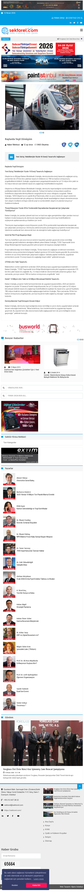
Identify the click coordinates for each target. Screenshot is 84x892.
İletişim (48, 837)
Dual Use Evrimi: (23, 691)
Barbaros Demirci (24, 492)
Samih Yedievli (22, 689)
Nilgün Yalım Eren (24, 647)
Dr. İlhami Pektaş (23, 534)
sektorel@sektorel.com (12, 805)
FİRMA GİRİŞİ (58, 18)
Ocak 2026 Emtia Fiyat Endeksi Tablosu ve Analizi (36, 579)
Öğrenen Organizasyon (26, 677)
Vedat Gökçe (22, 703)
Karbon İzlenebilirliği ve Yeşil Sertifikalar (32, 509)
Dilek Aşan (21, 506)
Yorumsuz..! (21, 705)
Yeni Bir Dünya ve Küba (25, 593)
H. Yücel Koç (21, 590)
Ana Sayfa (49, 822)
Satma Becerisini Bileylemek (28, 621)
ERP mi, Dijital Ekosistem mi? (28, 635)
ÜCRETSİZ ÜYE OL (74, 18)
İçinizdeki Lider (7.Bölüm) (26, 649)
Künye (47, 825)
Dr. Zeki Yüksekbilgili (25, 562)
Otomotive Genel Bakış (25, 481)
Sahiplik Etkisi (22, 565)
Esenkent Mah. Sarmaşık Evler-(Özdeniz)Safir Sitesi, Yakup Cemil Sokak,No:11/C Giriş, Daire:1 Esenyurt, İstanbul (20, 792)
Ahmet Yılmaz (22, 478)
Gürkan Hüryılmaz (24, 576)
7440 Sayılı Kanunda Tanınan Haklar (30, 551)
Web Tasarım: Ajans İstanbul (71, 887)
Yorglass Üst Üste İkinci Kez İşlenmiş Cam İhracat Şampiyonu (33, 769)
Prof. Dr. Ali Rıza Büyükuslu (27, 661)
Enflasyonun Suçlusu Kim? (27, 663)
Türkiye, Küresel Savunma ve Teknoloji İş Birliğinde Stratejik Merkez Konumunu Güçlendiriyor (68, 805)
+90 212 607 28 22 (10, 800)
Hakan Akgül (21, 605)
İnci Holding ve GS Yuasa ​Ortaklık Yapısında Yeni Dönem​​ (65, 813)
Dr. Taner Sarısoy (23, 548)
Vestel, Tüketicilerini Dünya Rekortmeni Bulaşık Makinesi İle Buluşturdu (60, 376)
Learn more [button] (39, 879)
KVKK (47, 829)
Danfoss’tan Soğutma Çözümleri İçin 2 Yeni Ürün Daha (21, 371)
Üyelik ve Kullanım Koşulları (56, 833)
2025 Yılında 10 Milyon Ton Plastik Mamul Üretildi (35, 495)
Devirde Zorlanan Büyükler (27, 523)
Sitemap (48, 841)
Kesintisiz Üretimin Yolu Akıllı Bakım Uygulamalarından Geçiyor (67, 797)
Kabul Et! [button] (36, 885)
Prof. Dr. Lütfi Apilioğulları (27, 675)
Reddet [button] (15, 885)
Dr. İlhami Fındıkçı (24, 520)
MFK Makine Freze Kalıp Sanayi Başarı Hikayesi (35, 537)
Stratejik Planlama (24, 607)
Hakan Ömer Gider (24, 619)
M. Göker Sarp (22, 633)
